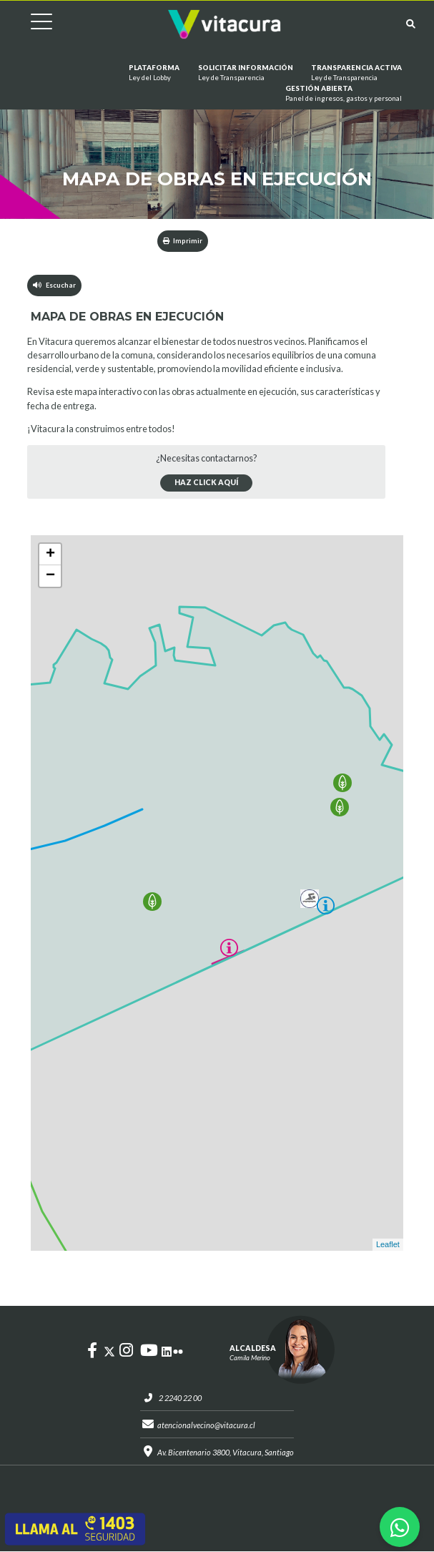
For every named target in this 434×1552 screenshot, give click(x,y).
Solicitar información (245, 73)
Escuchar (55, 285)
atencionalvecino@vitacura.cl (206, 1425)
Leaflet (388, 1245)
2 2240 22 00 (180, 1397)
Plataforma (154, 73)
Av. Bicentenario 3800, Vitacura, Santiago (225, 1452)
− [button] (50, 576)
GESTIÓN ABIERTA (343, 94)
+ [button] (50, 554)
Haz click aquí (206, 483)
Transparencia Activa (356, 73)
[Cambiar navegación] (30, 24)
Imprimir (182, 241)
